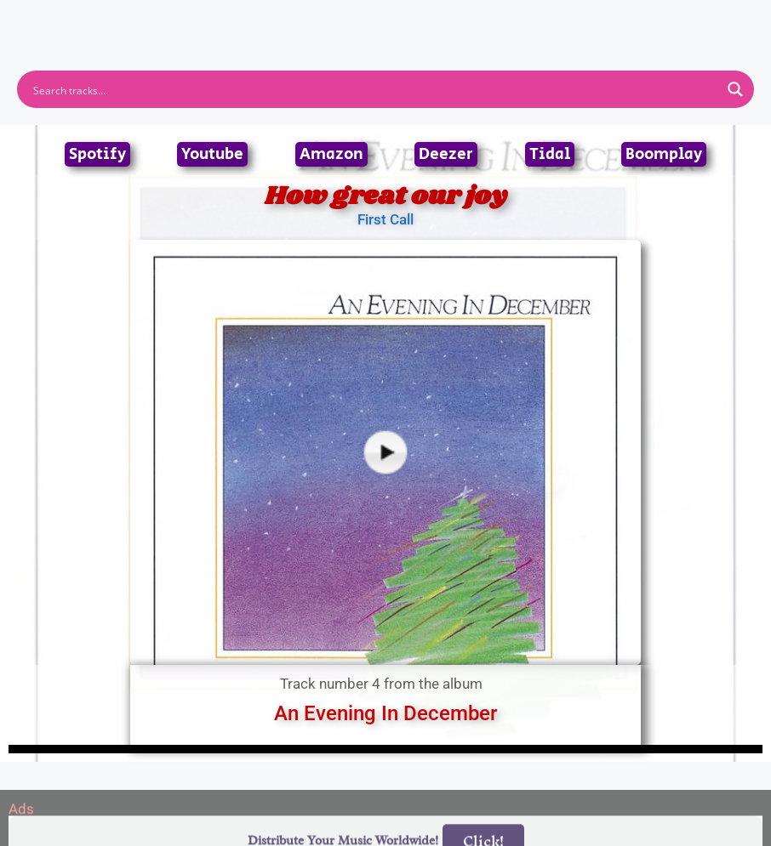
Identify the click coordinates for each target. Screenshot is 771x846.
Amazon (331, 154)
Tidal (549, 154)
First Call (385, 219)
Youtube (212, 154)
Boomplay (663, 154)
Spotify (97, 154)
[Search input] (374, 89)
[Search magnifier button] (735, 89)
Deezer (446, 154)
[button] (386, 16)
